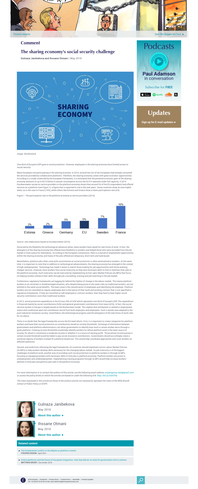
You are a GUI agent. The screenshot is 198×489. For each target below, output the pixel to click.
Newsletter (76, 479)
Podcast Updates (87, 479)
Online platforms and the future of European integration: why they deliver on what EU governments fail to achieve (73, 459)
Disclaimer (43, 479)
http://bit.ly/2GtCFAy (107, 375)
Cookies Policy (65, 479)
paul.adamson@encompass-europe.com (65, 481)
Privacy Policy (54, 479)
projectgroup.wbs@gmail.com (119, 372)
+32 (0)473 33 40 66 (38, 481)
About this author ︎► (51, 415)
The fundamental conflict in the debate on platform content (48, 450)
